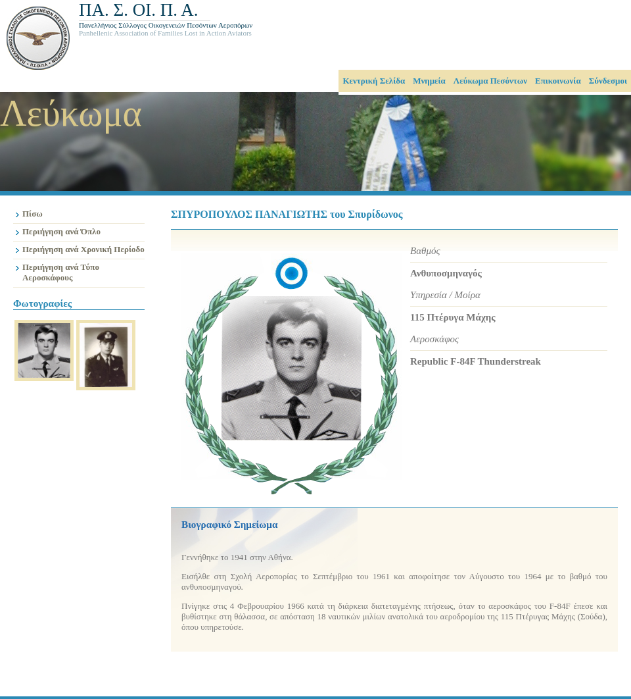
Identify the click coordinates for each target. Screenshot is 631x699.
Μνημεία (429, 81)
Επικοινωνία (558, 81)
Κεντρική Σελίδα (373, 81)
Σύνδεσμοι (608, 81)
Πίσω (32, 214)
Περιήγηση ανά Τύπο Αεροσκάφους (60, 272)
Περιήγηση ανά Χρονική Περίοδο (83, 249)
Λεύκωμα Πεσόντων (490, 81)
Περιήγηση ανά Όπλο (61, 231)
